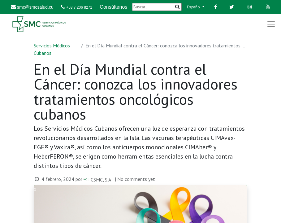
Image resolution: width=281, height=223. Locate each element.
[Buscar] (157, 7)
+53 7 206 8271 (79, 7)
